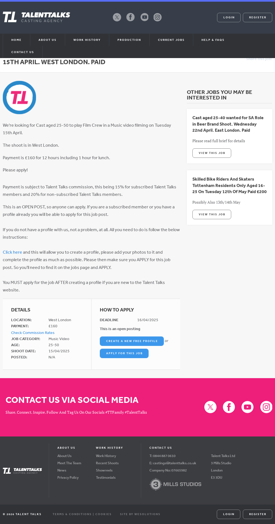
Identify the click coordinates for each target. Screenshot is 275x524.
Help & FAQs (213, 40)
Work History (87, 40)
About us (48, 40)
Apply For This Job (124, 353)
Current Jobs (171, 40)
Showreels (104, 470)
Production (129, 40)
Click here (12, 252)
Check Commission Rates (33, 333)
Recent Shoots (107, 463)
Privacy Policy (68, 477)
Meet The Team (69, 463)
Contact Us (22, 52)
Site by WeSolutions (140, 514)
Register (257, 17)
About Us (64, 455)
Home (16, 40)
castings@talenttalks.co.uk (174, 463)
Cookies (103, 514)
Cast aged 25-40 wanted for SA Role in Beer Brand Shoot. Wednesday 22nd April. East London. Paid (228, 124)
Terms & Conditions (72, 514)
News (61, 470)
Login (229, 17)
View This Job (212, 153)
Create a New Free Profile (132, 341)
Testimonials (106, 477)
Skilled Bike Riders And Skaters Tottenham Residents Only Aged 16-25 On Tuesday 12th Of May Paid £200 (229, 185)
